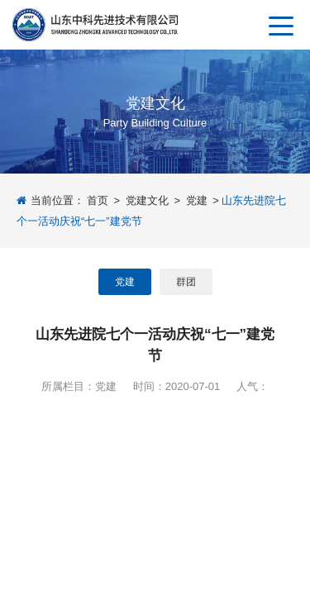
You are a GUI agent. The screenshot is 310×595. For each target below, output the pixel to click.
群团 (186, 282)
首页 (97, 200)
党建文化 (147, 200)
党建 (196, 200)
